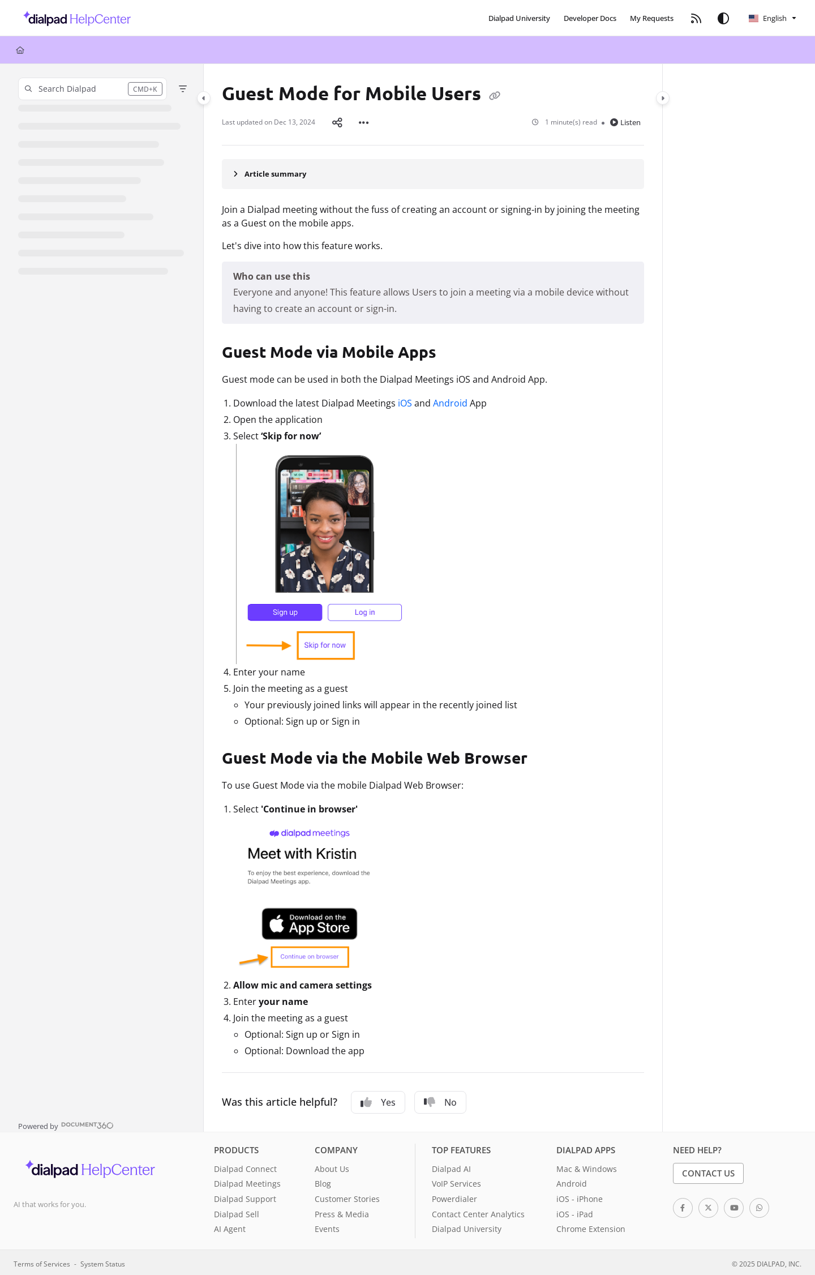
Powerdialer (454, 1196)
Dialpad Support (245, 1196)
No (440, 1100)
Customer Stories (347, 1196)
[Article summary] (433, 171)
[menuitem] (519, 18)
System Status (102, 1261)
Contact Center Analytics (478, 1211)
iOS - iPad (574, 1211)
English (768, 18)
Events (327, 1226)
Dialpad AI (451, 1166)
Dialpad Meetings (247, 1181)
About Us (332, 1166)
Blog (323, 1181)
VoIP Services (456, 1181)
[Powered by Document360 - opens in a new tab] (66, 1122)
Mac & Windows (586, 1166)
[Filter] (183, 89)
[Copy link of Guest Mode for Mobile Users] (495, 95)
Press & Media (342, 1211)
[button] (74, 18)
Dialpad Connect (245, 1166)
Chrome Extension (590, 1226)
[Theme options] (723, 18)
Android (450, 401)
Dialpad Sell (236, 1211)
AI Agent (230, 1226)
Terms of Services (42, 1261)
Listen (625, 121)
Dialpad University (466, 1226)
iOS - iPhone (579, 1196)
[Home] (20, 49)
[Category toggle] (204, 98)
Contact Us (708, 1170)
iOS (405, 401)
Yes (378, 1100)
